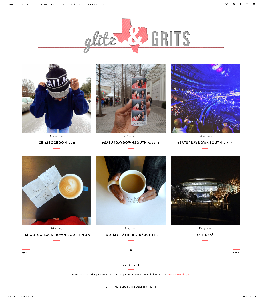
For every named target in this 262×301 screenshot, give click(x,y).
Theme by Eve (249, 296)
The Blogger (44, 4)
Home (10, 4)
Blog (25, 4)
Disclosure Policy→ (178, 274)
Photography (71, 4)
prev (236, 253)
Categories (95, 4)
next (26, 253)
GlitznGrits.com (23, 296)
